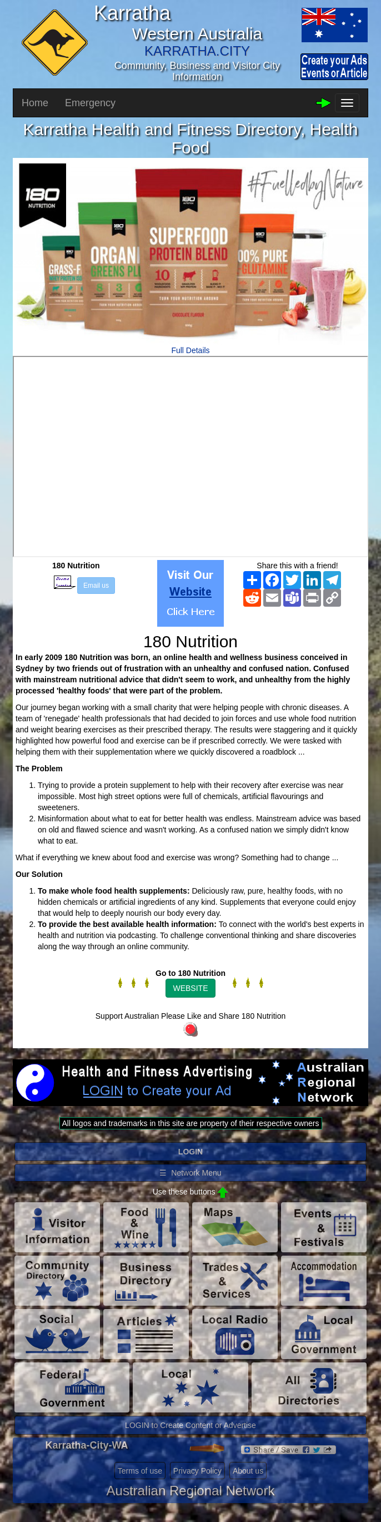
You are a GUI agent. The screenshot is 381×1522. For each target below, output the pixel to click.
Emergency (90, 102)
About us (248, 1470)
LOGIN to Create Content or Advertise (190, 1425)
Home (35, 102)
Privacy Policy (197, 1470)
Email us (96, 585)
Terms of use (140, 1470)
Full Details (190, 350)
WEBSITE (190, 988)
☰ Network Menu (190, 1172)
